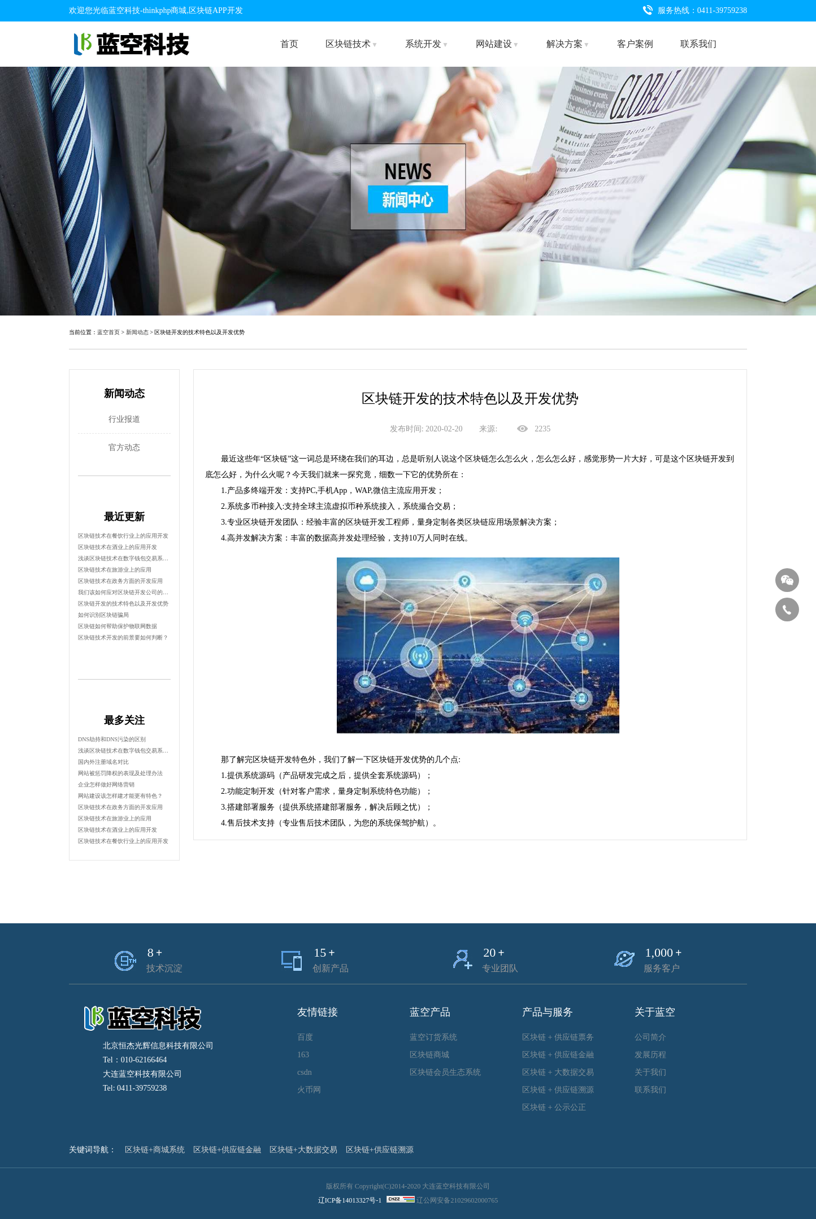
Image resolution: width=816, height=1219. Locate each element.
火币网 (309, 1090)
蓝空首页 (108, 332)
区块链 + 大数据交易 (558, 1072)
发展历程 (650, 1055)
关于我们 (650, 1072)
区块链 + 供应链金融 (558, 1055)
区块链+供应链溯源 (380, 1149)
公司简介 (650, 1037)
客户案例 (635, 44)
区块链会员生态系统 (445, 1072)
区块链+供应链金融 (227, 1149)
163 (303, 1055)
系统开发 (427, 44)
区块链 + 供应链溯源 (558, 1090)
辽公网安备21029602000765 (457, 1200)
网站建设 (497, 44)
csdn (304, 1072)
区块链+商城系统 (155, 1149)
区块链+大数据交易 (303, 1149)
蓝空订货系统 (433, 1037)
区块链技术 (351, 44)
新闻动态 (137, 332)
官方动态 (124, 447)
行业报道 (124, 419)
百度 (305, 1037)
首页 (289, 44)
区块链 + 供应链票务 (558, 1037)
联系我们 (698, 44)
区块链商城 (429, 1055)
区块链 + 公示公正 (554, 1107)
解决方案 (568, 44)
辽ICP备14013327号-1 (350, 1200)
